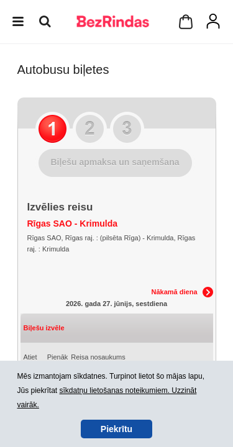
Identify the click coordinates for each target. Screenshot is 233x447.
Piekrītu (116, 429)
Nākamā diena (175, 292)
